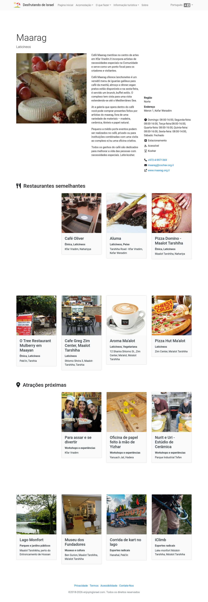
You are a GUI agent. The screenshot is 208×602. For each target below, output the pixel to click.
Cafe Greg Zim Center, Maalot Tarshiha (77, 346)
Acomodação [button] (83, 5)
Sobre (145, 5)
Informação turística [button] (125, 5)
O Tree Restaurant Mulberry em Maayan (35, 346)
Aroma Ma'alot (122, 341)
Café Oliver (74, 238)
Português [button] (180, 5)
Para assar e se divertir (78, 439)
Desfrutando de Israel (38, 5)
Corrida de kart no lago (125, 542)
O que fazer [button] (102, 5)
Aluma (115, 238)
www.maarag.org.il (158, 170)
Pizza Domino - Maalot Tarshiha (169, 240)
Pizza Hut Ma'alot (170, 341)
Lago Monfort (31, 540)
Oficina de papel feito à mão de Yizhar (124, 442)
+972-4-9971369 (157, 160)
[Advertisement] (104, 22)
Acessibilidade (108, 585)
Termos (94, 585)
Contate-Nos (126, 585)
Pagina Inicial (65, 5)
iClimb (160, 540)
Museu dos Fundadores (75, 542)
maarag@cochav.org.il (161, 165)
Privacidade (81, 585)
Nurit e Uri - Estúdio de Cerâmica (165, 442)
